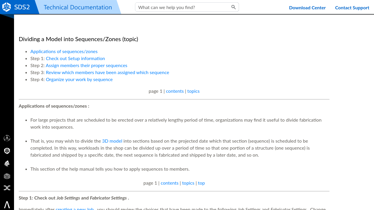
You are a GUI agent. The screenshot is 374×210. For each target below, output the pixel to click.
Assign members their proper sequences (86, 65)
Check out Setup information (75, 58)
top (201, 183)
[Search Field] (187, 7)
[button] (233, 7)
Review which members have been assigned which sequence (107, 72)
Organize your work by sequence (79, 79)
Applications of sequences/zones (64, 51)
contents (175, 91)
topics (193, 91)
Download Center (307, 7)
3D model (112, 141)
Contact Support (352, 7)
